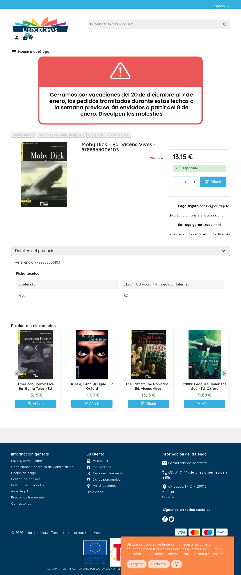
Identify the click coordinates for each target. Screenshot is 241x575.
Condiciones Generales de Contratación (42, 467)
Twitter (171, 519)
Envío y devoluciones (27, 461)
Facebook (165, 519)
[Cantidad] (185, 182)
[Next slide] (224, 373)
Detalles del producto (120, 251)
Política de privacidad (28, 485)
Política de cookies (25, 479)
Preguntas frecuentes (27, 497)
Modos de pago (23, 473)
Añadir (213, 181)
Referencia (24, 262)
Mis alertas (94, 492)
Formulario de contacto (184, 463)
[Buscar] (159, 24)
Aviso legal (19, 491)
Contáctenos (21, 503)
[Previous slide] (17, 373)
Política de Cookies (207, 554)
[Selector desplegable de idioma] (221, 6)
